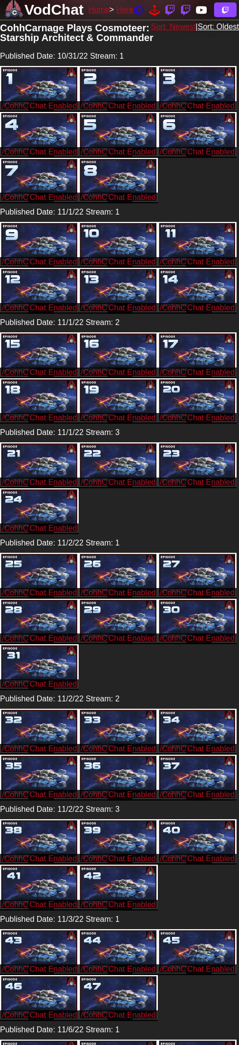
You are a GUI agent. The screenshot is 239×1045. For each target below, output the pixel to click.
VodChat (54, 9)
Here (124, 9)
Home (98, 9)
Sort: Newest (173, 26)
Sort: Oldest (218, 26)
